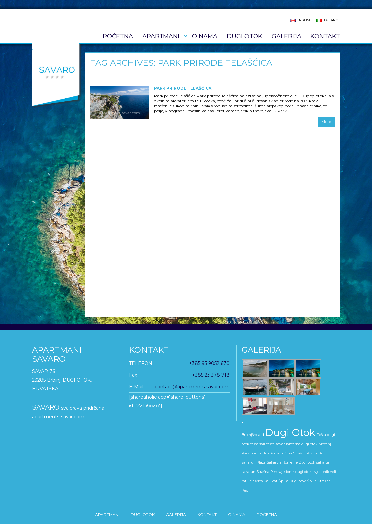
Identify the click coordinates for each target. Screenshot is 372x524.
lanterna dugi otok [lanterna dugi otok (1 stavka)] (301, 444)
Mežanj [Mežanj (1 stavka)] (325, 444)
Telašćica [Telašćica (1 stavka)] (255, 481)
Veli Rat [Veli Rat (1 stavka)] (270, 481)
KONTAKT (325, 36)
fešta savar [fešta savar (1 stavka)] (275, 444)
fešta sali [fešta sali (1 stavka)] (257, 444)
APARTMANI (160, 36)
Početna (118, 36)
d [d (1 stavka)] (263, 435)
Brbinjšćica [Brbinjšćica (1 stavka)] (251, 435)
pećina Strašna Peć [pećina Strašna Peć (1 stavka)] (296, 453)
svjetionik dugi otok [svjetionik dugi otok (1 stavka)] (294, 472)
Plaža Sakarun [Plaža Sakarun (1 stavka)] (269, 462)
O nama (204, 36)
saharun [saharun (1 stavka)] (323, 462)
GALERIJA (286, 36)
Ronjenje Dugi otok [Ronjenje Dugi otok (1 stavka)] (298, 462)
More (326, 121)
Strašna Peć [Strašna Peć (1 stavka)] (266, 472)
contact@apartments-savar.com (192, 387)
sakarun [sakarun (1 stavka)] (248, 472)
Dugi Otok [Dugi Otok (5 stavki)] (290, 432)
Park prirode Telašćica (182, 88)
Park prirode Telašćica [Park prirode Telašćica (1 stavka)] (260, 453)
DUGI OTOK (244, 36)
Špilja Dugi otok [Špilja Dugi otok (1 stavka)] (292, 481)
